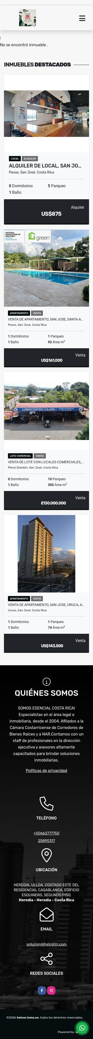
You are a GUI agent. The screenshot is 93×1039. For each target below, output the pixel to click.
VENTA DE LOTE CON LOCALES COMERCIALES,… (45, 462)
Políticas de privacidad (46, 770)
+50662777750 (47, 833)
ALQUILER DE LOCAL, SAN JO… (45, 166)
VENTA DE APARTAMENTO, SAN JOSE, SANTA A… (45, 319)
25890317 (46, 840)
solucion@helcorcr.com (47, 944)
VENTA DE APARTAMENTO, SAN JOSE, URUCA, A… (46, 605)
